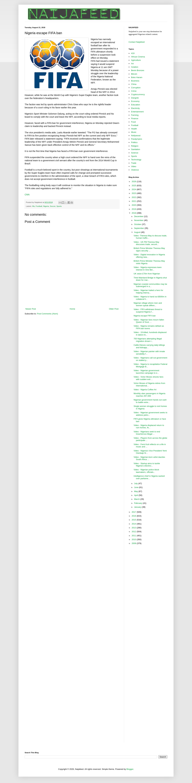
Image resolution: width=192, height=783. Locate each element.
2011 (134, 535)
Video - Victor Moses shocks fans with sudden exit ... (148, 378)
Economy (135, 101)
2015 (134, 520)
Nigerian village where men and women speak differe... (148, 304)
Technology (136, 159)
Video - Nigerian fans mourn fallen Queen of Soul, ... (149, 321)
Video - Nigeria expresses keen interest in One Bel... (147, 268)
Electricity (135, 108)
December (139, 216)
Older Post (113, 309)
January (138, 507)
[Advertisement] (72, 299)
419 (132, 53)
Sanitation (135, 149)
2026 (134, 181)
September (139, 228)
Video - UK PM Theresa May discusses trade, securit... (146, 243)
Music (133, 132)
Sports (59, 206)
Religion (134, 146)
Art (132, 63)
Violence (135, 170)
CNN (27, 194)
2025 (134, 185)
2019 (134, 209)
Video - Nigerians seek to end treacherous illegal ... (147, 432)
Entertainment (137, 111)
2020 (134, 205)
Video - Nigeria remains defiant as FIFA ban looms (149, 327)
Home (72, 309)
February (138, 503)
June (136, 487)
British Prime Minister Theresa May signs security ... (149, 249)
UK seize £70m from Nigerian (147, 273)
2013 (134, 527)
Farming (134, 115)
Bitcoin (134, 74)
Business (135, 81)
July (136, 483)
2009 (134, 543)
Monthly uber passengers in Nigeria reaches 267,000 (149, 394)
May (136, 491)
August (137, 232)
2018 (134, 213)
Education (135, 105)
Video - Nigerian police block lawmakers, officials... (146, 470)
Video (133, 166)
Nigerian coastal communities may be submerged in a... (150, 285)
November (139, 220)
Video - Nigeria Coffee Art (145, 389)
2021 (134, 201)
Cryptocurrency (138, 94)
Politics (134, 142)
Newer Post (30, 309)
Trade (133, 163)
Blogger (129, 769)
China (133, 84)
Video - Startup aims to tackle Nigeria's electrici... (147, 464)
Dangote (135, 98)
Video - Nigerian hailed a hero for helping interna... (148, 291)
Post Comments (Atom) (47, 314)
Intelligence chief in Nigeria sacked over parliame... (149, 477)
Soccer (53, 206)
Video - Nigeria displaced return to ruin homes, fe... (149, 426)
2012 (134, 531)
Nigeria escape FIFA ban (145, 316)
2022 (134, 197)
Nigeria (46, 206)
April (136, 495)
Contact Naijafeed (137, 42)
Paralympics (136, 139)
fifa (33, 206)
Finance (134, 118)
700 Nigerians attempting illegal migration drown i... (148, 340)
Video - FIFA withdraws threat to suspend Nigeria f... (148, 310)
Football (39, 206)
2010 (134, 539)
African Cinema (138, 57)
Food (133, 122)
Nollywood (135, 135)
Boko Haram (136, 77)
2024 (134, 189)
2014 (134, 524)
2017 (134, 512)
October (138, 224)
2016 (134, 516)
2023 (134, 193)
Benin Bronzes (137, 70)
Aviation (134, 67)
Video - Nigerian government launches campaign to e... (146, 371)
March (137, 499)
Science (134, 153)
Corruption (136, 87)
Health (134, 129)
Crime (133, 91)
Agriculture (136, 60)
